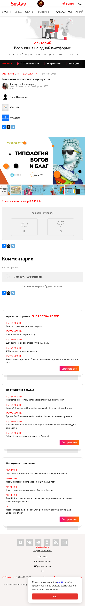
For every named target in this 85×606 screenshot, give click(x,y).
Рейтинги (45, 11)
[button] (82, 139)
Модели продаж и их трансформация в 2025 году (30, 481)
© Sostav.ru (8, 577)
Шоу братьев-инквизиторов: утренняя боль (27, 342)
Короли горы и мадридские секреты (24, 326)
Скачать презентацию (21, 201)
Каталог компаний (69, 11)
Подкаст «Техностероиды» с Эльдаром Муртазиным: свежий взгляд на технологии (41, 426)
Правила (14, 267)
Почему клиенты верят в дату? (21, 334)
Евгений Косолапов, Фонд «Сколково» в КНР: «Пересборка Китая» (39, 408)
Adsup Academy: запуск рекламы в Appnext (27, 436)
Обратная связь (42, 566)
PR (7, 506)
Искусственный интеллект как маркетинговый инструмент (35, 399)
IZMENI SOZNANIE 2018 (45, 316)
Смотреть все (69, 368)
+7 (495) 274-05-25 (42, 550)
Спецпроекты (24, 11)
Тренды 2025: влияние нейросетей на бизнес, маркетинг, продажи (39, 416)
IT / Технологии (27, 73)
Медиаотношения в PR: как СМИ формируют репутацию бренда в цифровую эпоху (38, 511)
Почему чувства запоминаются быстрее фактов (29, 490)
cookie (60, 582)
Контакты (42, 556)
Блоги (6, 11)
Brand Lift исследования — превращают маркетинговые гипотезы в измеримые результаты (39, 500)
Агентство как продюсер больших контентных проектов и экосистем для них (42, 361)
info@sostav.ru (42, 547)
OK (55, 596)
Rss (42, 571)
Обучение (8, 73)
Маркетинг (11, 470)
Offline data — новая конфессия (21, 350)
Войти (5, 267)
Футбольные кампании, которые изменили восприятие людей (36, 473)
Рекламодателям (42, 561)
